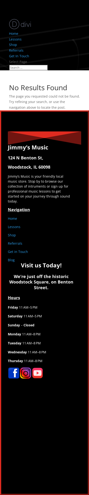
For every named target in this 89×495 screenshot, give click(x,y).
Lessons (15, 39)
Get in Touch (18, 251)
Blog (11, 260)
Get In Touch (19, 56)
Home (13, 33)
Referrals (16, 50)
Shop (13, 44)
